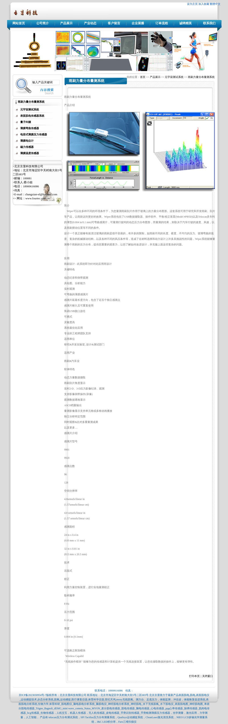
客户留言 (114, 23)
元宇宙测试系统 (174, 77)
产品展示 (66, 23)
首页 (142, 77)
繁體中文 (215, 4)
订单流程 (161, 23)
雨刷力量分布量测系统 (201, 77)
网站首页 (18, 23)
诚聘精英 (185, 23)
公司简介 (42, 23)
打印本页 (194, 676)
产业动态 (90, 23)
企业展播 (138, 23)
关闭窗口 (207, 676)
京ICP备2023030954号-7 (33, 695)
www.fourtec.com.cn (37, 198)
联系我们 (209, 23)
